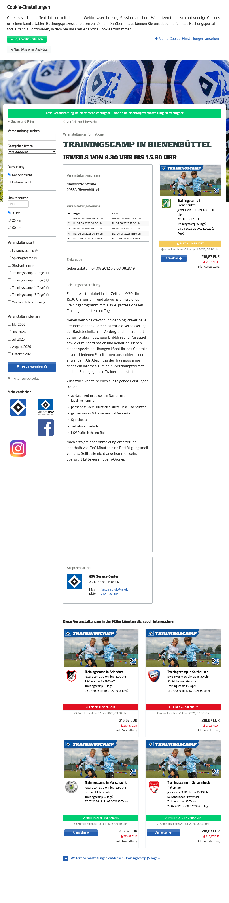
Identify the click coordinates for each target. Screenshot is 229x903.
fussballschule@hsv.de (114, 589)
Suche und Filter (22, 121)
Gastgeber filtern (32, 149)
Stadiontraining (21, 265)
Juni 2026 (17, 332)
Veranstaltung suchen (32, 132)
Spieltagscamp (22, 258)
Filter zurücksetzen (27, 379)
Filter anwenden (32, 367)
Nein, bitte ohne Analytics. (29, 49)
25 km (14, 220)
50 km (14, 228)
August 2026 (19, 347)
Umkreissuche (18, 199)
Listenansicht (20, 182)
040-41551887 (109, 593)
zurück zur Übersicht (82, 122)
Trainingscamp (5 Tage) (28, 295)
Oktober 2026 (20, 354)
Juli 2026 (16, 339)
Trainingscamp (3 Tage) (28, 280)
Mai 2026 (16, 325)
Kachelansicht (20, 175)
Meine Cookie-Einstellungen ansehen (187, 39)
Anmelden (173, 258)
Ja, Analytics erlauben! (27, 39)
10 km (14, 213)
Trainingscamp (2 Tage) (28, 273)
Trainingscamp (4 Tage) (28, 288)
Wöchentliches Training (26, 302)
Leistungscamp (23, 251)
